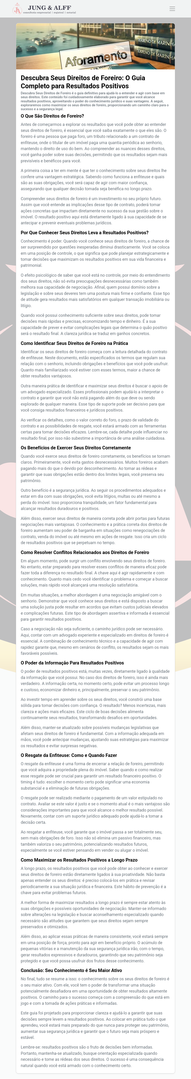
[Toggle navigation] (172, 8)
